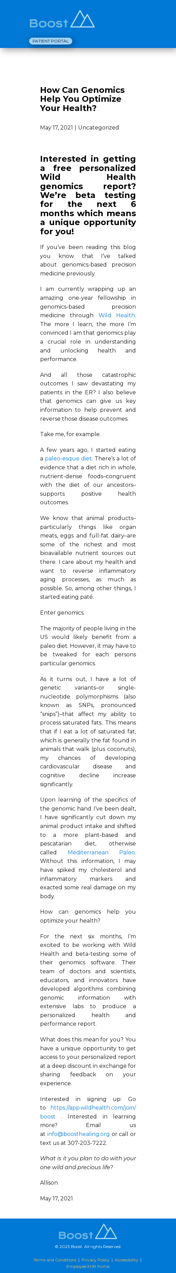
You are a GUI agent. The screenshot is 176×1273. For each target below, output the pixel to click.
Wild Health (117, 315)
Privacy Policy (95, 1259)
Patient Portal (51, 41)
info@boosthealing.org (78, 1134)
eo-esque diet (72, 458)
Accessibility (126, 1259)
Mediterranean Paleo (101, 852)
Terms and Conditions (55, 1259)
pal (49, 458)
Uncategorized (98, 127)
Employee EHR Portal (88, 1266)
